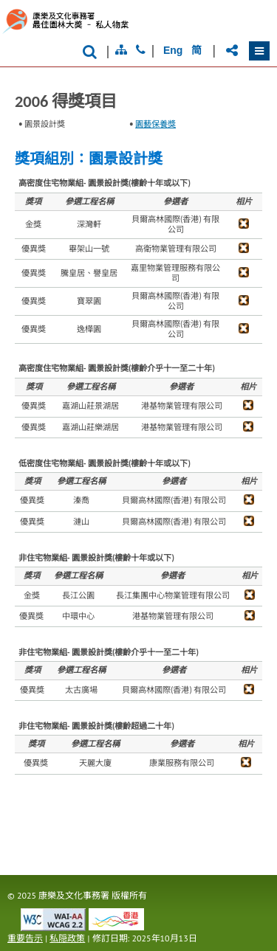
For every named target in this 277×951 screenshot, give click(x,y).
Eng (172, 50)
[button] (259, 51)
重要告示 (25, 938)
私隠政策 (67, 938)
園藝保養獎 (155, 124)
